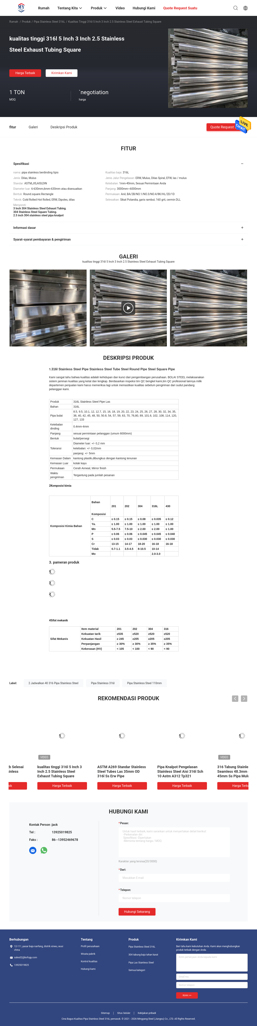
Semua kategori (136, 970)
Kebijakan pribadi (147, 1013)
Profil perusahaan (90, 946)
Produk (26, 21)
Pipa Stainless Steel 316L (49, 21)
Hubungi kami (88, 969)
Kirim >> (187, 995)
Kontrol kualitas (89, 961)
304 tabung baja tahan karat (143, 954)
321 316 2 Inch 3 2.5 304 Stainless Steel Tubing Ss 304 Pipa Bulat (98, 771)
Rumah (13, 21)
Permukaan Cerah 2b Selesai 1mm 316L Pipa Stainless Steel (217, 771)
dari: (123, 869)
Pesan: (124, 823)
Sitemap (105, 1013)
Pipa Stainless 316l (103, 683)
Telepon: (125, 890)
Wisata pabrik (88, 954)
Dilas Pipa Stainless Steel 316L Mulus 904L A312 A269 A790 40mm (157, 771)
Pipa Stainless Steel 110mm (144, 683)
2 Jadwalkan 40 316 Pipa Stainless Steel (53, 683)
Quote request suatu (227, 127)
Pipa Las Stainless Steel (141, 962)
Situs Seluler (123, 1013)
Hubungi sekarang (137, 912)
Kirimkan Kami (61, 73)
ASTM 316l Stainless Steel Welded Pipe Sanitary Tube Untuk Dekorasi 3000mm (35, 771)
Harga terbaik (25, 73)
